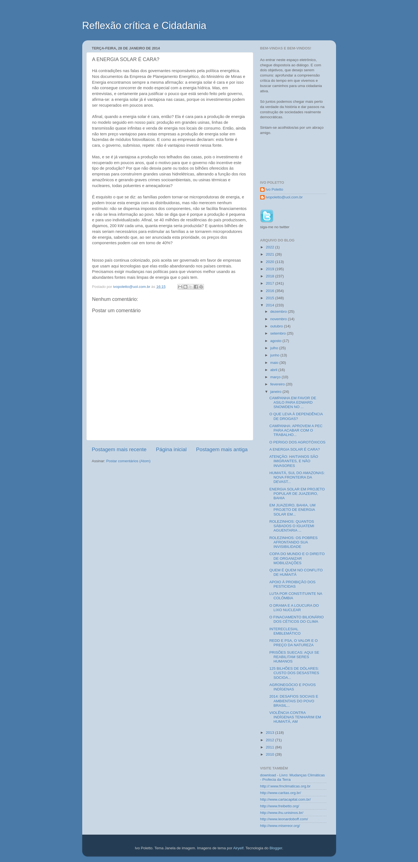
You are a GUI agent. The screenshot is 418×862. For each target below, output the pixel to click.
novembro (279, 319)
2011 (270, 747)
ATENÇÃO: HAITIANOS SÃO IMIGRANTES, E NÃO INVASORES (293, 460)
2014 (270, 305)
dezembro (279, 311)
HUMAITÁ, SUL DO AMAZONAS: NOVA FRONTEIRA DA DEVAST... (297, 477)
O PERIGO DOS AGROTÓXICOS (297, 442)
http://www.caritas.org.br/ (280, 793)
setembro (278, 333)
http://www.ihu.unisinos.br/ (281, 813)
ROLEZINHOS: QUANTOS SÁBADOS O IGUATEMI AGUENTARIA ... (291, 525)
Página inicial (171, 449)
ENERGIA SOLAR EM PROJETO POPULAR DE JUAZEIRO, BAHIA (297, 493)
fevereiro (278, 384)
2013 (270, 732)
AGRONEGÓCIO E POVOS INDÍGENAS (292, 687)
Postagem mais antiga (222, 449)
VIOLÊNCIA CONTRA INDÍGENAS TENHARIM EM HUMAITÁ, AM (295, 717)
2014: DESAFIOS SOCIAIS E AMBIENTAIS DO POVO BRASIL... (293, 700)
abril (274, 370)
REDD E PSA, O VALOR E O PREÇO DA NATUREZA (293, 642)
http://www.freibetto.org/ (279, 806)
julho (274, 348)
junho (275, 355)
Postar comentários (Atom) (128, 461)
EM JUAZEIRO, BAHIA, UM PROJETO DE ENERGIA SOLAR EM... (292, 509)
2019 (270, 269)
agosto (276, 341)
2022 (270, 247)
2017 (270, 283)
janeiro (276, 392)
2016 (270, 291)
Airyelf (238, 848)
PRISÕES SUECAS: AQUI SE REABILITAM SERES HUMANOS (294, 656)
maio (274, 363)
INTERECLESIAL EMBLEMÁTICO (284, 631)
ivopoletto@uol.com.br (284, 197)
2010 (270, 754)
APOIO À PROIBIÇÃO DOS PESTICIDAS (292, 584)
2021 (270, 254)
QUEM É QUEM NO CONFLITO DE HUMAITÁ (296, 572)
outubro (277, 326)
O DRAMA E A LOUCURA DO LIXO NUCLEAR (294, 607)
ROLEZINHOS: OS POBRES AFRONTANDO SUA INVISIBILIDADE (293, 542)
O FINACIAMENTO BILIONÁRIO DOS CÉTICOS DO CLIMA (296, 619)
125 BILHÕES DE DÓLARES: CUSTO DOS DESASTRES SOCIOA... (294, 672)
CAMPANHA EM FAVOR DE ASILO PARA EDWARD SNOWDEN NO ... (292, 402)
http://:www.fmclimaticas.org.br (285, 786)
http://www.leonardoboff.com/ (284, 819)
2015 (270, 298)
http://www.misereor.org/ (280, 826)
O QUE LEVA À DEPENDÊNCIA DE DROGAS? (296, 416)
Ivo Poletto (274, 189)
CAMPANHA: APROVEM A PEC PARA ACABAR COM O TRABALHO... (296, 430)
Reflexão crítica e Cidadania (144, 25)
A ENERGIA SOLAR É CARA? (294, 449)
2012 (270, 740)
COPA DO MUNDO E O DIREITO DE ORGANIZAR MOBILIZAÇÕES (297, 558)
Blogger (276, 848)
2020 (270, 262)
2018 (270, 276)
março (276, 377)
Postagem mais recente (119, 449)
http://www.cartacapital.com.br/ (285, 799)
